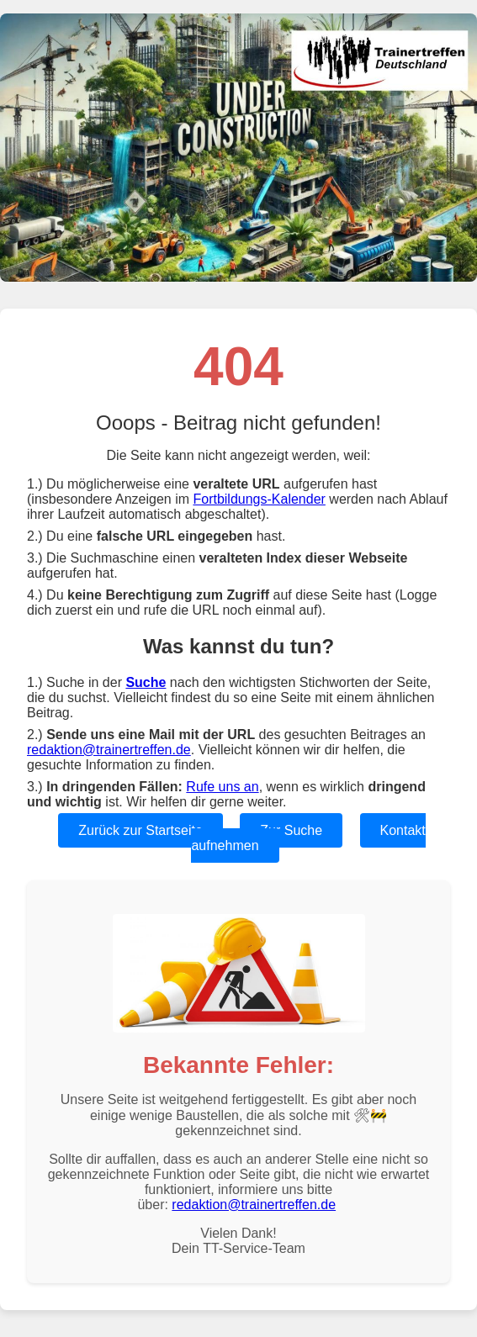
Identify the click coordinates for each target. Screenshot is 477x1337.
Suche (145, 682)
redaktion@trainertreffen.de (109, 749)
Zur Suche (291, 830)
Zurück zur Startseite (140, 830)
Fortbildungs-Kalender (259, 499)
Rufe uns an (222, 786)
